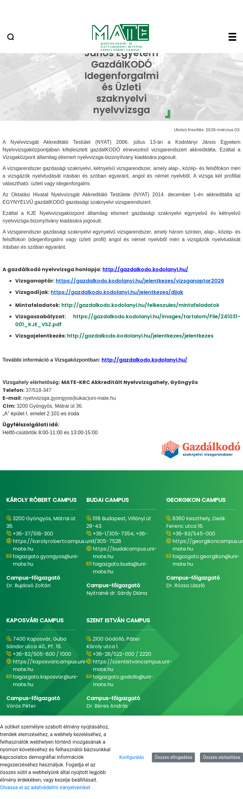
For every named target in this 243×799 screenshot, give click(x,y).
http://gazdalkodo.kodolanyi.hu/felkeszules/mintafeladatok (140, 305)
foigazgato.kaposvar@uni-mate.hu (45, 680)
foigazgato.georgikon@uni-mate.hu (206, 560)
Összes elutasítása (221, 757)
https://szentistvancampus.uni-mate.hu (132, 665)
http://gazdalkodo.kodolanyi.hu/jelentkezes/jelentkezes (140, 335)
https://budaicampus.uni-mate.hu (125, 552)
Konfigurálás (131, 757)
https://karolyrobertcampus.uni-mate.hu (54, 545)
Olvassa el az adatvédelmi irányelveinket (45, 787)
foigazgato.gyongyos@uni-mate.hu (46, 560)
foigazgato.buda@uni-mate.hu (120, 567)
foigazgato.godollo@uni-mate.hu (123, 680)
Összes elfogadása (173, 757)
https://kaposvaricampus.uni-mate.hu (50, 665)
